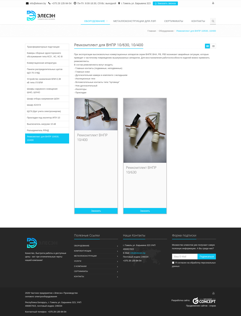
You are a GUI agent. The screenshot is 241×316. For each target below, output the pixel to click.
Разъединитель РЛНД (38, 130)
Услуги (77, 261)
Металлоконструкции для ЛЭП (134, 21)
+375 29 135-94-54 (61, 3)
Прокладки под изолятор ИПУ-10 (43, 117)
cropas (212, 305)
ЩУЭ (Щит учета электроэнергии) (44, 111)
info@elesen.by (38, 3)
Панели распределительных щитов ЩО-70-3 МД (44, 71)
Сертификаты (173, 21)
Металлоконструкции (85, 256)
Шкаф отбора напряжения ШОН (43, 98)
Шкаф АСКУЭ (34, 105)
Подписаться (207, 256)
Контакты (198, 21)
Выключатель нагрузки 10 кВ (41, 124)
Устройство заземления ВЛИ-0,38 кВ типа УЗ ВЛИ (44, 81)
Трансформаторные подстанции (43, 47)
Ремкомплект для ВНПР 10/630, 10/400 (43, 138)
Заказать (96, 210)
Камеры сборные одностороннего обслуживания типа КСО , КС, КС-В (45, 55)
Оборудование (94, 21)
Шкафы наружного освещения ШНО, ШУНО (42, 91)
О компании (80, 266)
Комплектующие (82, 251)
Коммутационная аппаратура (41, 63)
